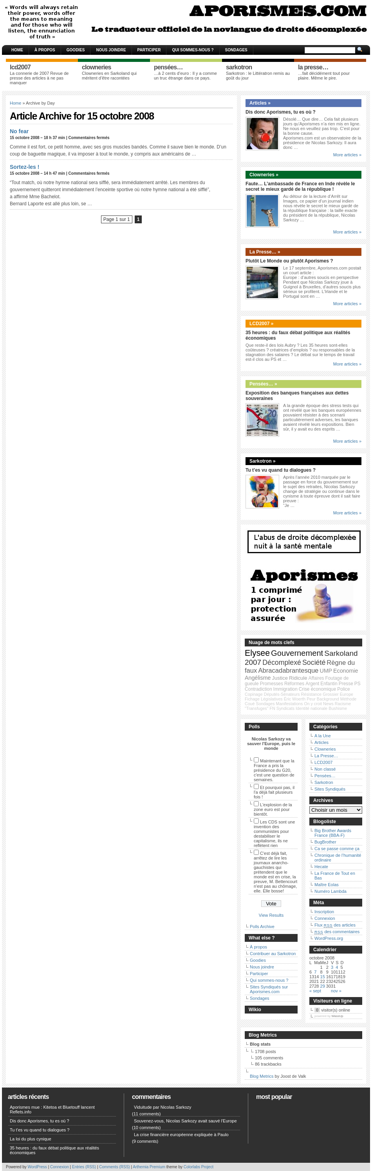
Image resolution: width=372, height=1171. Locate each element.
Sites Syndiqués (329, 789)
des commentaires (336, 931)
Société (313, 662)
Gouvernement (297, 653)
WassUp (337, 1016)
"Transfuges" (256, 708)
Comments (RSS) (114, 1167)
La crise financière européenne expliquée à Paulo (181, 1134)
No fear (19, 131)
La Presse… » (264, 252)
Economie (345, 671)
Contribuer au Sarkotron (273, 953)
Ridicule (298, 678)
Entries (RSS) (84, 1167)
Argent (312, 683)
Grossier (330, 694)
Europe (346, 694)
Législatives (272, 699)
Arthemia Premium (149, 1167)
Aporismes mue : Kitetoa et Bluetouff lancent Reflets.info (52, 1109)
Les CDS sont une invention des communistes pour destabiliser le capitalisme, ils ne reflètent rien (274, 834)
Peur (311, 699)
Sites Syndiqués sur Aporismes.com (269, 989)
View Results (271, 915)
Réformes (294, 683)
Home (17, 50)
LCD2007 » (261, 323)
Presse (346, 683)
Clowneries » (263, 174)
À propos (44, 50)
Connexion (324, 918)
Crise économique (317, 689)
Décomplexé (281, 662)
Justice (280, 678)
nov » (336, 990)
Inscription (324, 911)
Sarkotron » (262, 461)
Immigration (285, 689)
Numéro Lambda (330, 891)
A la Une (322, 735)
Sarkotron (323, 782)
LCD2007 (323, 762)
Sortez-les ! (24, 167)
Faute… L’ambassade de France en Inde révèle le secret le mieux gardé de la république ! (300, 186)
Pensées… (325, 775)
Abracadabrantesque (288, 670)
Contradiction (258, 689)
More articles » (347, 154)
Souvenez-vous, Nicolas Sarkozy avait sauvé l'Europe (185, 1121)
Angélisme (258, 678)
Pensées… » (263, 384)
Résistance (311, 694)
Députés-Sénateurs (282, 694)
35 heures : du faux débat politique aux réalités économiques (54, 1150)
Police (343, 689)
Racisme (343, 703)
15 (322, 976)
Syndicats (285, 708)
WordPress (37, 1167)
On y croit (313, 703)
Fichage (252, 699)
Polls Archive (262, 926)
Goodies (76, 50)
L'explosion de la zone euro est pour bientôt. (273, 809)
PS (357, 683)
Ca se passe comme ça (336, 848)
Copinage (254, 694)
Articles (321, 742)
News (328, 703)
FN (272, 708)
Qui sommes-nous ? (192, 50)
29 (322, 986)
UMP (326, 671)
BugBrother (325, 842)
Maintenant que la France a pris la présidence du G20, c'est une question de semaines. (274, 770)
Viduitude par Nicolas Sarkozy (162, 1107)
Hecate (321, 866)
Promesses (271, 683)
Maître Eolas (326, 884)
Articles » (260, 103)
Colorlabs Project (198, 1167)
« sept (315, 990)
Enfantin (328, 683)
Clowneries (325, 749)
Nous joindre (111, 50)
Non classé (325, 769)
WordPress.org (328, 938)
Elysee (257, 653)
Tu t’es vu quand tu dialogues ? (281, 470)
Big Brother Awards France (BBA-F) (332, 833)
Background (328, 699)
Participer (149, 50)
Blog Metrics (262, 1076)
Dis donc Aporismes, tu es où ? (281, 112)
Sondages (236, 50)
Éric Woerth (294, 699)
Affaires (316, 678)
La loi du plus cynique (30, 1139)
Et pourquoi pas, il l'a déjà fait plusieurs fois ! (274, 792)
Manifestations (289, 703)
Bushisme (338, 708)
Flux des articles (335, 925)
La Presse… (326, 755)
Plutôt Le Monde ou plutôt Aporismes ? (289, 261)
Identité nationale (311, 708)
